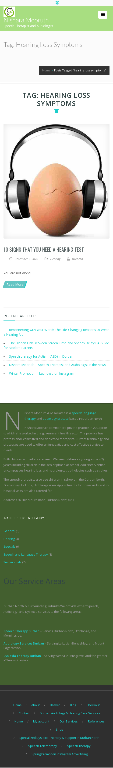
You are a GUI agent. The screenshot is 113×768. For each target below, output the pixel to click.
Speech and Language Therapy (26, 555)
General (9, 531)
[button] (102, 16)
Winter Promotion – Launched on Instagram (42, 374)
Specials (9, 547)
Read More (15, 285)
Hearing (55, 260)
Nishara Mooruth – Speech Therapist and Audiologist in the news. (58, 365)
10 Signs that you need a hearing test (44, 250)
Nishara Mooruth (26, 21)
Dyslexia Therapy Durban (22, 656)
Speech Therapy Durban (21, 631)
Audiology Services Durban (24, 644)
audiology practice (56, 419)
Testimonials (12, 563)
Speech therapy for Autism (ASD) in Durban (41, 357)
